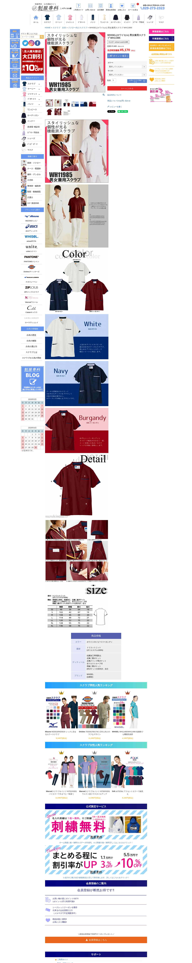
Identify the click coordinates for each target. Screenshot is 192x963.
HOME (48, 28)
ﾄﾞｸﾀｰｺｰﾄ (29, 99)
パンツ (27, 104)
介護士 (27, 197)
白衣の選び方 (31, 346)
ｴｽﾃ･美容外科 (30, 203)
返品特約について (114, 95)
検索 (42, 37)
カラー (111, 63)
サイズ (111, 71)
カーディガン (30, 115)
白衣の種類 (31, 341)
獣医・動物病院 (31, 192)
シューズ (28, 138)
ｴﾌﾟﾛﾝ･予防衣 (30, 133)
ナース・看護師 (31, 169)
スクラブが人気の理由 (31, 358)
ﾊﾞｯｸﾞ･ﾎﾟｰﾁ (29, 144)
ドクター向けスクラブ (77, 28)
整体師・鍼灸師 (31, 186)
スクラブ (28, 83)
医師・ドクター (31, 163)
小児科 (27, 180)
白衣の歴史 (31, 335)
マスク (27, 150)
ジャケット (29, 94)
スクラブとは (31, 352)
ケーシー (28, 89)
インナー (28, 121)
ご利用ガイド (62, 959)
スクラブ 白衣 (59, 28)
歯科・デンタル (31, 174)
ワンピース (29, 110)
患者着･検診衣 (30, 127)
